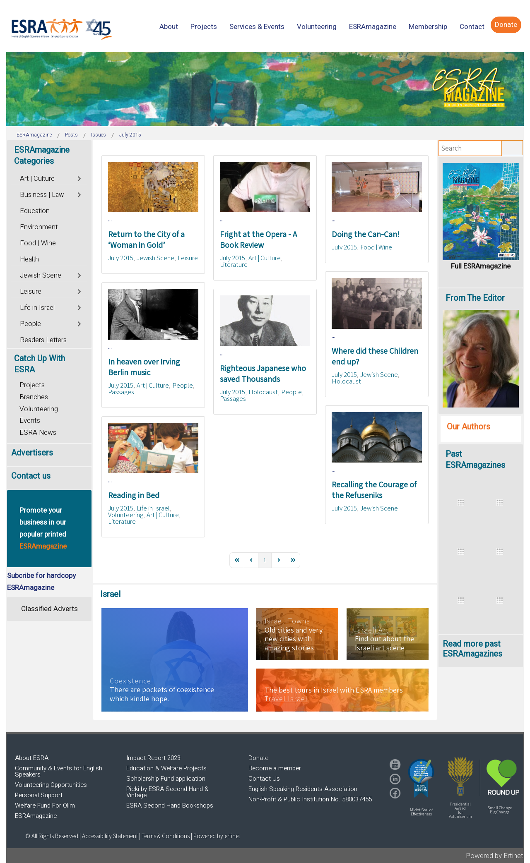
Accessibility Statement (110, 836)
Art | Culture (264, 257)
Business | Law (42, 195)
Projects (32, 385)
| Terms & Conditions (164, 836)
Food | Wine (376, 247)
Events (29, 420)
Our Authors (468, 427)
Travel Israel (286, 698)
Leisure (188, 257)
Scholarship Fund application (165, 778)
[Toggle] (79, 177)
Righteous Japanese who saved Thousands (263, 373)
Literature (234, 264)
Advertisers (32, 453)
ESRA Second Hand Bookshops (169, 805)
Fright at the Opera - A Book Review (258, 239)
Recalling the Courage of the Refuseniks (374, 490)
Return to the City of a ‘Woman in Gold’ (146, 239)
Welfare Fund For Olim (45, 805)
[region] (265, 89)
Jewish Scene (155, 257)
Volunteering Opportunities (51, 784)
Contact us (31, 476)
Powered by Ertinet (494, 856)
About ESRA (31, 757)
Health (29, 259)
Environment (39, 227)
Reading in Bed (133, 495)
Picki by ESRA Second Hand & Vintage (167, 792)
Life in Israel (153, 508)
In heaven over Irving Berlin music (144, 367)
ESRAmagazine (36, 815)
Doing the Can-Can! (366, 234)
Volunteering (125, 514)
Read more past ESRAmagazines (472, 649)
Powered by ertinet (216, 836)
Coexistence (130, 681)
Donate (258, 757)
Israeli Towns (287, 621)
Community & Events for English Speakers (58, 771)
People (182, 385)
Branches (33, 397)
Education (35, 211)
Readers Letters (43, 340)
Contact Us (264, 778)
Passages (121, 391)
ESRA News (37, 432)
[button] (421, 778)
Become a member (274, 768)
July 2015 (120, 257)
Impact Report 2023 (153, 757)
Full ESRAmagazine (481, 266)
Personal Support (39, 795)
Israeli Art (372, 630)
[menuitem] (168, 27)
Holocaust (346, 381)
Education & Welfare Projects (166, 768)
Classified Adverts (49, 609)
